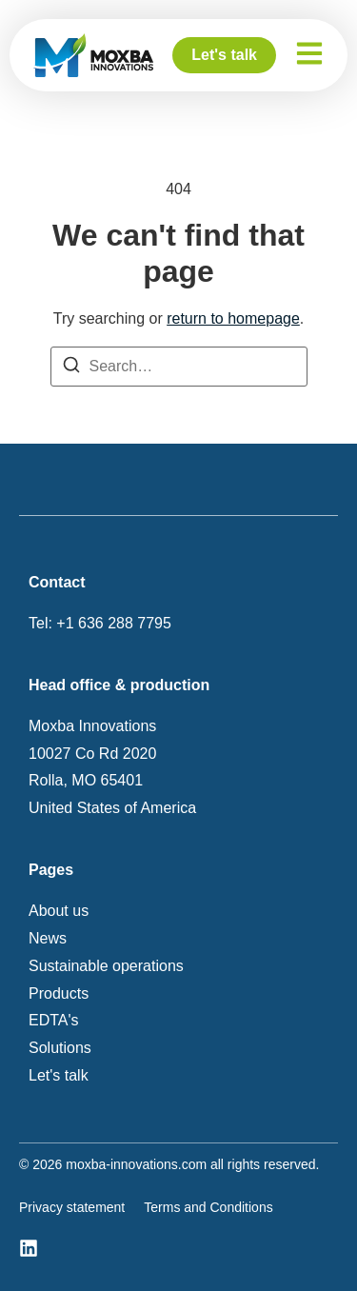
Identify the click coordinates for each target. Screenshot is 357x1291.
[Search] (71, 369)
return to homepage (233, 318)
